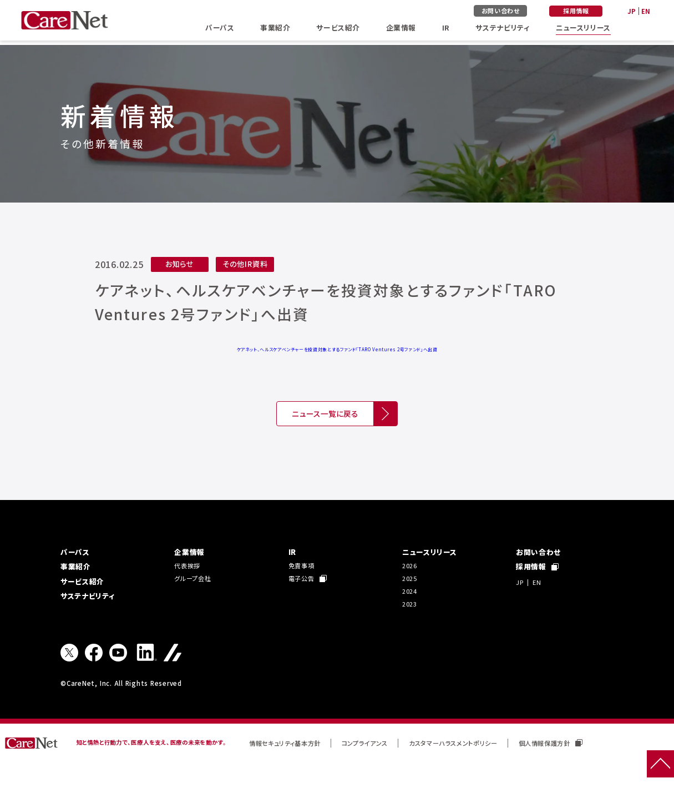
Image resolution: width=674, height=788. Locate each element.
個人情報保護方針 (594, 767)
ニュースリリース (578, 30)
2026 (410, 582)
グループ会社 (196, 597)
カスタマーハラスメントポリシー (483, 767)
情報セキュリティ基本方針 (292, 767)
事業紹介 (276, 30)
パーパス (222, 30)
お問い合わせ (505, 11)
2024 (410, 611)
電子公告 (310, 597)
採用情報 (579, 11)
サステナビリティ (495, 30)
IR (440, 30)
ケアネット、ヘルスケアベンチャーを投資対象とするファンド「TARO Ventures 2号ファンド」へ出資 (336, 349)
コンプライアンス (383, 767)
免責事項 (303, 582)
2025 (410, 597)
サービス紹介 (337, 30)
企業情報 (399, 30)
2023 (410, 626)
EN (645, 12)
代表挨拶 (189, 582)
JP (629, 12)
